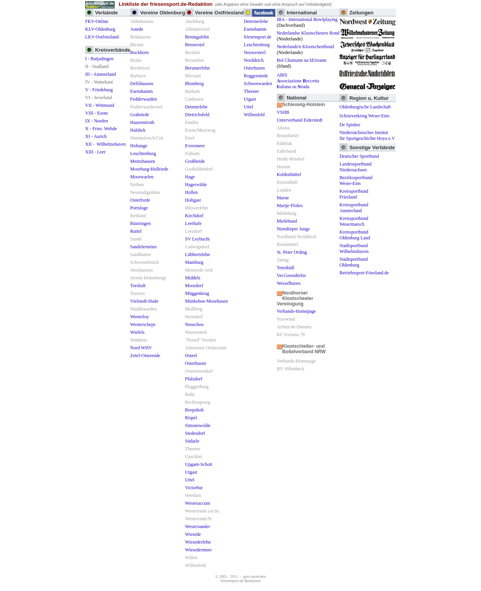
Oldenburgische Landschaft (365, 107)
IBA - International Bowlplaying (307, 19)
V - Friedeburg (99, 89)
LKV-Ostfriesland (102, 37)
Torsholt (138, 285)
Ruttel (136, 231)
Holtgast (193, 200)
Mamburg (194, 262)
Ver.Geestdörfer (291, 275)
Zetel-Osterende (145, 355)
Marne (283, 197)
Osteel (191, 355)
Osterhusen (195, 363)
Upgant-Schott (198, 464)
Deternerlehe (256, 21)
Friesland (348, 197)
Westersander (197, 526)
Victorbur (194, 487)
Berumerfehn (197, 68)
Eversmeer (195, 145)
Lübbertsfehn (197, 254)
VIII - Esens (96, 113)
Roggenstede (256, 75)
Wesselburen (289, 283)
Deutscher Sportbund (359, 156)
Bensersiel (195, 44)
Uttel (189, 480)
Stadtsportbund (353, 245)
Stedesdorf (195, 433)
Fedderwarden (143, 99)
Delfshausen (141, 83)
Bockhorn (139, 52)
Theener (251, 91)
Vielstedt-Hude (144, 301)
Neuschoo (194, 324)
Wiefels (137, 332)
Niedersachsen (353, 170)
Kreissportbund (353, 191)
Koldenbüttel (289, 174)
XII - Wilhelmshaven (105, 144)
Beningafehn (197, 37)
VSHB (283, 112)
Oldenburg (349, 265)
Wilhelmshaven (354, 251)
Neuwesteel (255, 52)
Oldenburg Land (354, 238)
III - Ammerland (100, 74)
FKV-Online (96, 21)
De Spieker (349, 124)
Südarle (192, 441)
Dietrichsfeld (197, 114)
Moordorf (194, 285)
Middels (192, 278)
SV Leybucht (197, 239)
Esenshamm (141, 91)
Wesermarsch (351, 224)
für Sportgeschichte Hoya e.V (367, 138)
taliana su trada (293, 86)
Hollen (191, 192)
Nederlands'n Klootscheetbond (305, 46)
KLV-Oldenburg (100, 29)
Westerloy (139, 316)
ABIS (282, 75)
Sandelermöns (143, 246)
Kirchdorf (194, 215)
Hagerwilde (196, 184)
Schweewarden (258, 83)
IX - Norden (96, 121)
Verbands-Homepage (296, 311)
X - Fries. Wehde (101, 128)
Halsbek (137, 130)
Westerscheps (143, 324)
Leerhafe (193, 223)
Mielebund (287, 221)
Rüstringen (140, 223)
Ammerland (350, 210)
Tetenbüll (285, 267)
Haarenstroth (142, 122)
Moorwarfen (142, 177)
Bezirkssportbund (356, 177)
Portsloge (139, 208)
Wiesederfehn (198, 542)
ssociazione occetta (298, 81)
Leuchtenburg (143, 153)
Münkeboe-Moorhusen (206, 301)
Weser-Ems (350, 183)
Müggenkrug (197, 293)
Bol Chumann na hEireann (302, 60)
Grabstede (139, 114)
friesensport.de (257, 37)
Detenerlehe (196, 107)
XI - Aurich (96, 136)
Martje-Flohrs (290, 205)
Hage (190, 177)
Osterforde (140, 200)
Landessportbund (355, 164)
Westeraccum (197, 503)
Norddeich (254, 60)
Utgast (191, 472)
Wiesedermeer (198, 550)
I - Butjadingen (99, 58)
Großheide (195, 161)
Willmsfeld (254, 114)
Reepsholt (194, 410)
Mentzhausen (142, 161)
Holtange (138, 145)
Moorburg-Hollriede (149, 169)
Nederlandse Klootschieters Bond (308, 33)
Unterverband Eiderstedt (300, 120)
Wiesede (193, 534)
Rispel (191, 417)
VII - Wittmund (99, 105)
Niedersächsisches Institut (363, 132)
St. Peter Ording (292, 252)
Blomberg (194, 83)
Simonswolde (197, 425)
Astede (136, 29)
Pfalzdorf (194, 379)
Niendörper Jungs (293, 229)
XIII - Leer (95, 152)
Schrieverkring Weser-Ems (364, 116)
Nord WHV (141, 347)
